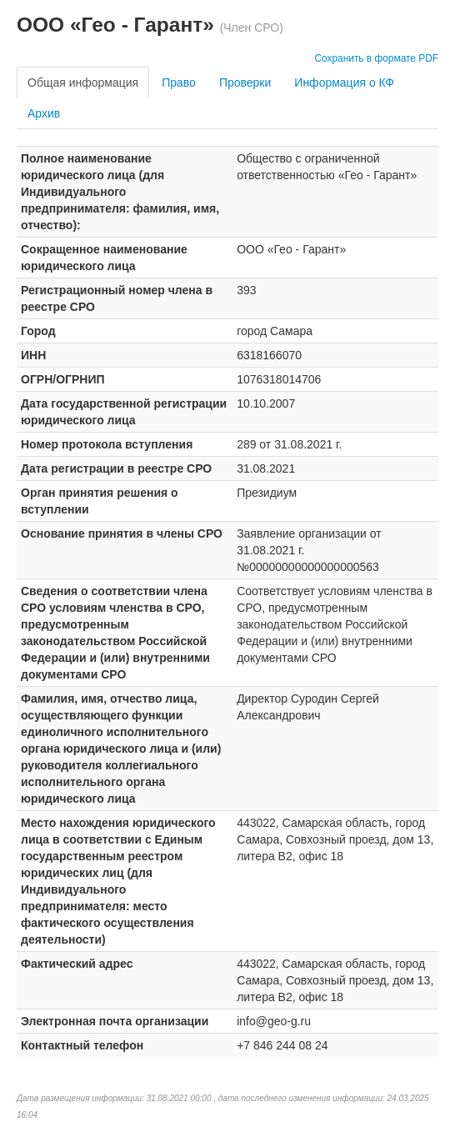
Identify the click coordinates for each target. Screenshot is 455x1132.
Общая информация (83, 82)
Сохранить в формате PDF (376, 58)
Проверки (245, 82)
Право (179, 82)
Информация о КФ (344, 82)
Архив (44, 113)
